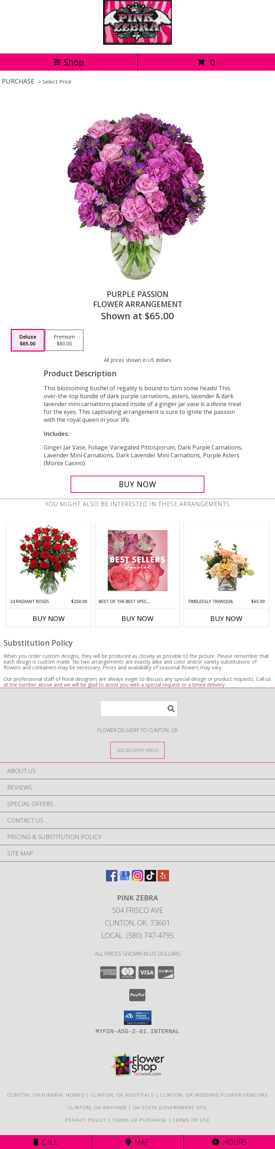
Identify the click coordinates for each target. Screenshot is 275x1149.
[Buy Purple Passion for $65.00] (137, 484)
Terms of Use (191, 1120)
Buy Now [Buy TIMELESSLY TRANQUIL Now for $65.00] (226, 618)
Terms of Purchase (139, 1120)
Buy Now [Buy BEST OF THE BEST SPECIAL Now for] (137, 618)
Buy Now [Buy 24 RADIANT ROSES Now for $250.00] (49, 618)
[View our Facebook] (111, 879)
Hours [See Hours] (229, 1142)
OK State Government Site (170, 1107)
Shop (69, 62)
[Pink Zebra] (137, 42)
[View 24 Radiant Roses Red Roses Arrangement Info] (49, 560)
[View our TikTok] (150, 879)
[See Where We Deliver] (137, 750)
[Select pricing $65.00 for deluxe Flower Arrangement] (28, 340)
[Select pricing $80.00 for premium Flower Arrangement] (64, 340)
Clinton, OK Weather (97, 1107)
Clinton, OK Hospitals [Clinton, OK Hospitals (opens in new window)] (122, 1095)
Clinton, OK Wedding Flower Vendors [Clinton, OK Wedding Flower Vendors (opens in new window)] (214, 1095)
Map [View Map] (137, 1142)
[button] (137, 1018)
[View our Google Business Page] (124, 879)
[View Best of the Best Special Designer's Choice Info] (138, 560)
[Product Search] (139, 709)
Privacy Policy (85, 1120)
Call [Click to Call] (46, 1142)
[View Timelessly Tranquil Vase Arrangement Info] (226, 560)
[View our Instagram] (137, 879)
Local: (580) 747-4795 (137, 935)
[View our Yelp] (163, 879)
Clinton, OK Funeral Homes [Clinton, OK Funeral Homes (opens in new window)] (46, 1095)
